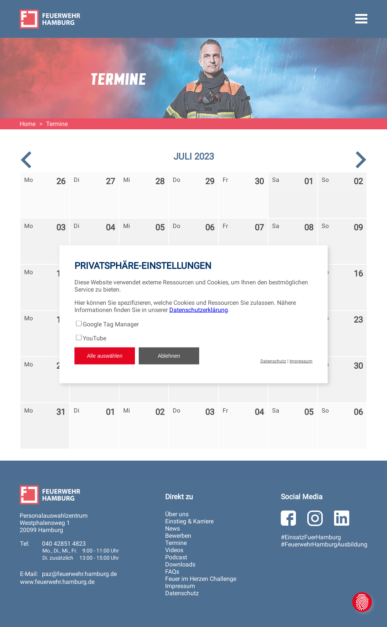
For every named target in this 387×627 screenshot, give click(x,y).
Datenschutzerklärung (198, 309)
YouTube (94, 337)
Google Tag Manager (111, 323)
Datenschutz (273, 360)
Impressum (301, 360)
